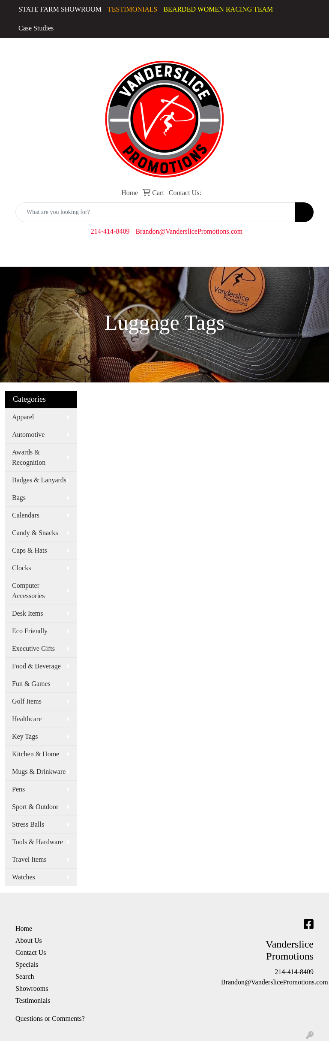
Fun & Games (31, 683)
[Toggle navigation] (13, 257)
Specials (26, 964)
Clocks (21, 568)
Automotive (28, 434)
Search (24, 976)
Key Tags (25, 736)
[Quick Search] (155, 212)
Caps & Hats (29, 550)
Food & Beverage (36, 666)
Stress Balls (28, 824)
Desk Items (27, 613)
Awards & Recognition (28, 457)
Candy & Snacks (35, 532)
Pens (18, 789)
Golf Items (27, 701)
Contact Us (30, 952)
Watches (23, 877)
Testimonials (33, 1000)
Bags (19, 497)
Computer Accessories (28, 590)
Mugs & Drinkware (39, 771)
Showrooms (31, 988)
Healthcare (27, 718)
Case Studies (36, 28)
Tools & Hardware (37, 841)
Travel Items (29, 859)
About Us (28, 940)
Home (23, 928)
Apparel (23, 417)
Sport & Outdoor (35, 806)
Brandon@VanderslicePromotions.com (188, 231)
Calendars (25, 515)
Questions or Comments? (50, 1018)
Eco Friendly (30, 631)
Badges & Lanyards (39, 480)
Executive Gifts (33, 648)
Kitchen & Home (35, 754)
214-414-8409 (110, 231)
